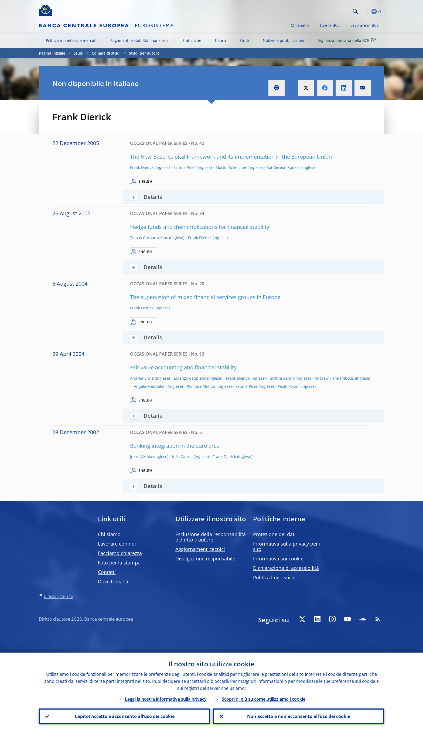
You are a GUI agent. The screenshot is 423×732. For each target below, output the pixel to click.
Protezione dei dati (274, 534)
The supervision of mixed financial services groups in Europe (205, 297)
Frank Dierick (141, 167)
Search (355, 11)
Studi (244, 40)
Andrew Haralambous (334, 378)
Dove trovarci (113, 581)
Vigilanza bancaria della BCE (347, 40)
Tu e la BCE (329, 25)
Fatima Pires (184, 167)
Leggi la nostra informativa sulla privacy (166, 699)
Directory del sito (58, 596)
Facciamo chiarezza (120, 553)
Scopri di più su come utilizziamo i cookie (263, 699)
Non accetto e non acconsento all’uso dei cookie (298, 716)
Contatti (107, 572)
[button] (365, 11)
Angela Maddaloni (150, 386)
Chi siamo (300, 25)
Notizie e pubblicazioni (283, 40)
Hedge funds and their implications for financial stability (199, 226)
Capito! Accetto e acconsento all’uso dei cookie (125, 716)
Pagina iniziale (52, 53)
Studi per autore (144, 53)
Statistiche (191, 40)
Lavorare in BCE (364, 25)
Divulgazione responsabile (205, 558)
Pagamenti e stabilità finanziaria (139, 40)
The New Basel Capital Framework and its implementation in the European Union (231, 156)
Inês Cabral (182, 456)
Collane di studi (106, 53)
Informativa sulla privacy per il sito (287, 546)
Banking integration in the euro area (175, 445)
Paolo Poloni (288, 386)
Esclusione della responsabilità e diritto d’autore (210, 537)
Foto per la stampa (119, 562)
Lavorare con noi (117, 543)
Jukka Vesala (141, 456)
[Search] (324, 11)
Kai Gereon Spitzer (283, 167)
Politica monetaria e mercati (71, 40)
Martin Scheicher (231, 167)
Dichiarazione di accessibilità (286, 568)
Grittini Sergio (282, 378)
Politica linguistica (273, 577)
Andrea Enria (142, 378)
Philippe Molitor (201, 386)
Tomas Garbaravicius (149, 237)
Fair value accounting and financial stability (183, 367)
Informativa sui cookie (278, 558)
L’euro (220, 40)
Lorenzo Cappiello (190, 378)
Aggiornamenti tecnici (200, 549)
